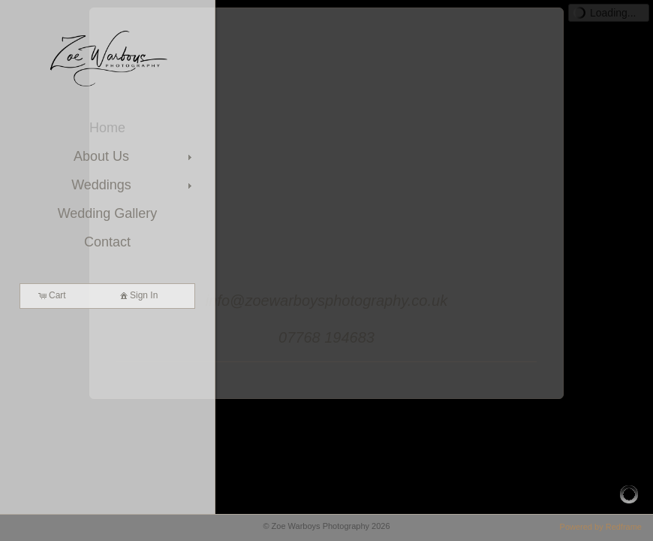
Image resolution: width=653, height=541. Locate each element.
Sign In (138, 295)
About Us (134, 156)
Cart (51, 295)
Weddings (133, 184)
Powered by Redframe (601, 526)
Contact (107, 241)
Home (107, 127)
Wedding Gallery (108, 213)
